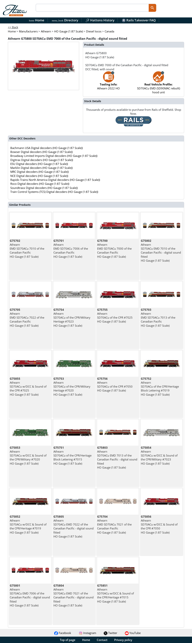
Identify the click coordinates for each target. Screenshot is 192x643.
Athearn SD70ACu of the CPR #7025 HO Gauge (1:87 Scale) (115, 315)
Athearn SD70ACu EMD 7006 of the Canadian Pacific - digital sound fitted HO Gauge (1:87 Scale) (30, 595)
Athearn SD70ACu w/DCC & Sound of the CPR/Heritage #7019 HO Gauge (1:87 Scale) (28, 524)
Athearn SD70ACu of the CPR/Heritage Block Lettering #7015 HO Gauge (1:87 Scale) (72, 455)
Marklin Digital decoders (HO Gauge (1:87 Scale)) (41, 168)
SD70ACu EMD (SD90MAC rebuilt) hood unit (158, 84)
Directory (65, 20)
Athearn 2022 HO (108, 82)
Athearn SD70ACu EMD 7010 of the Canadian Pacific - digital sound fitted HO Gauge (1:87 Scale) (161, 250)
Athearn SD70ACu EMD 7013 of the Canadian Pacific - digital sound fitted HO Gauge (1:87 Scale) (117, 457)
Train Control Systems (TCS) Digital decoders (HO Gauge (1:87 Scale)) (54, 192)
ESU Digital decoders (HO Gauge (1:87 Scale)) (39, 164)
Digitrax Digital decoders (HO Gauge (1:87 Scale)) (41, 160)
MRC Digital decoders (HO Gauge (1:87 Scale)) (39, 172)
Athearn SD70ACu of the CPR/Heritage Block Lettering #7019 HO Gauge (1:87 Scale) (160, 386)
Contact (102, 640)
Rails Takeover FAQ (139, 20)
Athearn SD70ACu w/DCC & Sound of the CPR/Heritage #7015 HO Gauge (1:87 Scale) (115, 593)
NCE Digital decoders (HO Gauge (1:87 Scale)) (39, 176)
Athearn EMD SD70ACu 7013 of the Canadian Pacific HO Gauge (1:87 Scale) (158, 317)
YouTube (133, 633)
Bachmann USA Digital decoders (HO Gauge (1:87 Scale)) (46, 148)
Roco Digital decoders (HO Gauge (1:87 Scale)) (39, 184)
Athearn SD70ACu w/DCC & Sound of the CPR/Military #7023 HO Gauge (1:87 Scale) (159, 455)
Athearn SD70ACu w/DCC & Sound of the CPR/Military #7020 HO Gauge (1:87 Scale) (28, 455)
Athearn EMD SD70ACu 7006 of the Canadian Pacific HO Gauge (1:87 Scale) (70, 248)
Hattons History (100, 20)
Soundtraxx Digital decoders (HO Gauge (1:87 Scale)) (44, 188)
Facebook (62, 633)
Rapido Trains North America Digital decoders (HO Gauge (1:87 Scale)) (55, 180)
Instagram (87, 633)
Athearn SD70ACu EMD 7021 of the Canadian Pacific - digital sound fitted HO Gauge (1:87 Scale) (73, 595)
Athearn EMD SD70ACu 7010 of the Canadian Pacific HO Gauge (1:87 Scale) (27, 248)
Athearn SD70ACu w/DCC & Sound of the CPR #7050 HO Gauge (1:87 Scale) (159, 524)
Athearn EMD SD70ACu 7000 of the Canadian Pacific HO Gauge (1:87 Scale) (114, 248)
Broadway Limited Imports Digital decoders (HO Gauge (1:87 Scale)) (53, 156)
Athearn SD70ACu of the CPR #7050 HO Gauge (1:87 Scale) (115, 384)
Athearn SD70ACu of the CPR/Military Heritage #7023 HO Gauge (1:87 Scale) (71, 317)
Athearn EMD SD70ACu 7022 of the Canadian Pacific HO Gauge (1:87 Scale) (27, 317)
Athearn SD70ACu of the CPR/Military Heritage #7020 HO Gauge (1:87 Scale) (71, 386)
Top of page (67, 640)
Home (36, 20)
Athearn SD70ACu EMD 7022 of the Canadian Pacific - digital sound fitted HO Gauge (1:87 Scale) (73, 526)
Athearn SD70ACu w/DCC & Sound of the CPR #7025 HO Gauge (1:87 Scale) (28, 386)
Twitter (110, 633)
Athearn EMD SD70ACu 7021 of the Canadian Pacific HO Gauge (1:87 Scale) (114, 524)
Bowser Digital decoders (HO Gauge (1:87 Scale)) (41, 152)
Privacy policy (123, 640)
